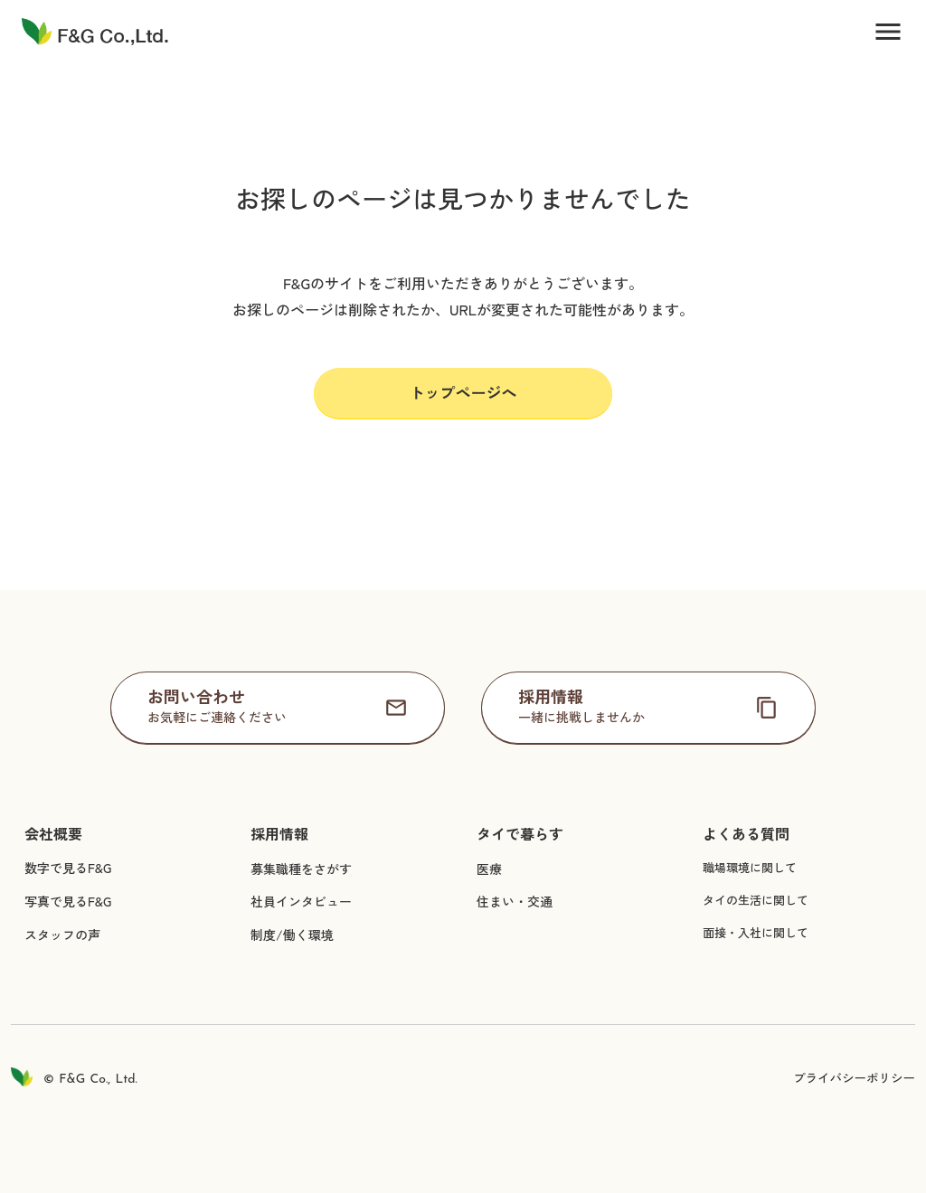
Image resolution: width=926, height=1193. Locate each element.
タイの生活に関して (755, 899)
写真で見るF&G (67, 901)
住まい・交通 (515, 901)
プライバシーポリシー (854, 1077)
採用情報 (279, 834)
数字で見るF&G (67, 868)
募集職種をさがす (301, 869)
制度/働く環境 (292, 934)
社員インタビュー (301, 901)
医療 (489, 869)
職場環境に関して (750, 867)
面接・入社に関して (755, 932)
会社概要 (53, 833)
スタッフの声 (62, 934)
